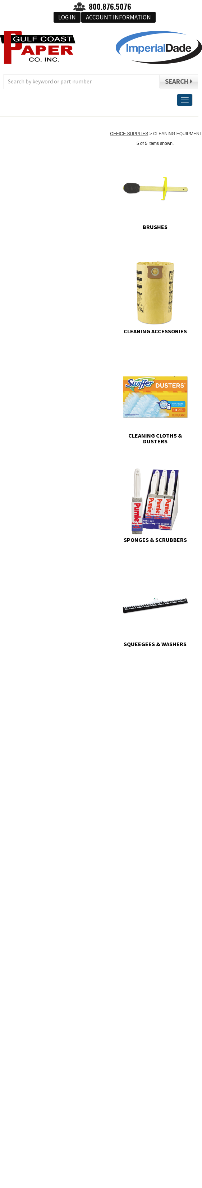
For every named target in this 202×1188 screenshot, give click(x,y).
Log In (67, 17)
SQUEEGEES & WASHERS (155, 643)
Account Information (118, 17)
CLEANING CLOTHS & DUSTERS (155, 438)
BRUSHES (155, 226)
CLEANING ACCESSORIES (155, 331)
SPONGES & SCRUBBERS (155, 539)
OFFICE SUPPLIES (129, 133)
